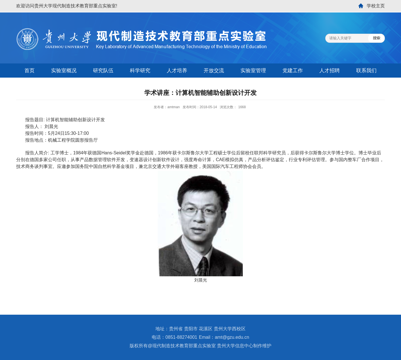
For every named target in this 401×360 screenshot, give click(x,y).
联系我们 (366, 70)
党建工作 (292, 70)
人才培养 (177, 70)
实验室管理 (253, 70)
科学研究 (140, 70)
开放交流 (214, 70)
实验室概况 (64, 70)
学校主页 (376, 5)
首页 (29, 70)
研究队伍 (103, 70)
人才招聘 (329, 70)
